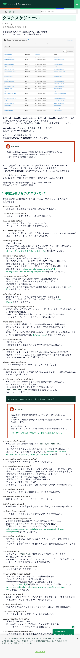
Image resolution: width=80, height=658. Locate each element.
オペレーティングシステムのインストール (25, 251)
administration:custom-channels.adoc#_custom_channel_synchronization (36, 453)
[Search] (58, 11)
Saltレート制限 (21, 584)
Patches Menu (39, 335)
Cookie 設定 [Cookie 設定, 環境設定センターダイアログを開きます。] (40, 652)
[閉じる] (77, 638)
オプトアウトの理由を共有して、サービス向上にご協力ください (37, 433)
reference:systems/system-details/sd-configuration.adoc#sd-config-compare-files (31, 270)
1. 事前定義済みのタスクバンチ (15, 27)
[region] (40, 646)
